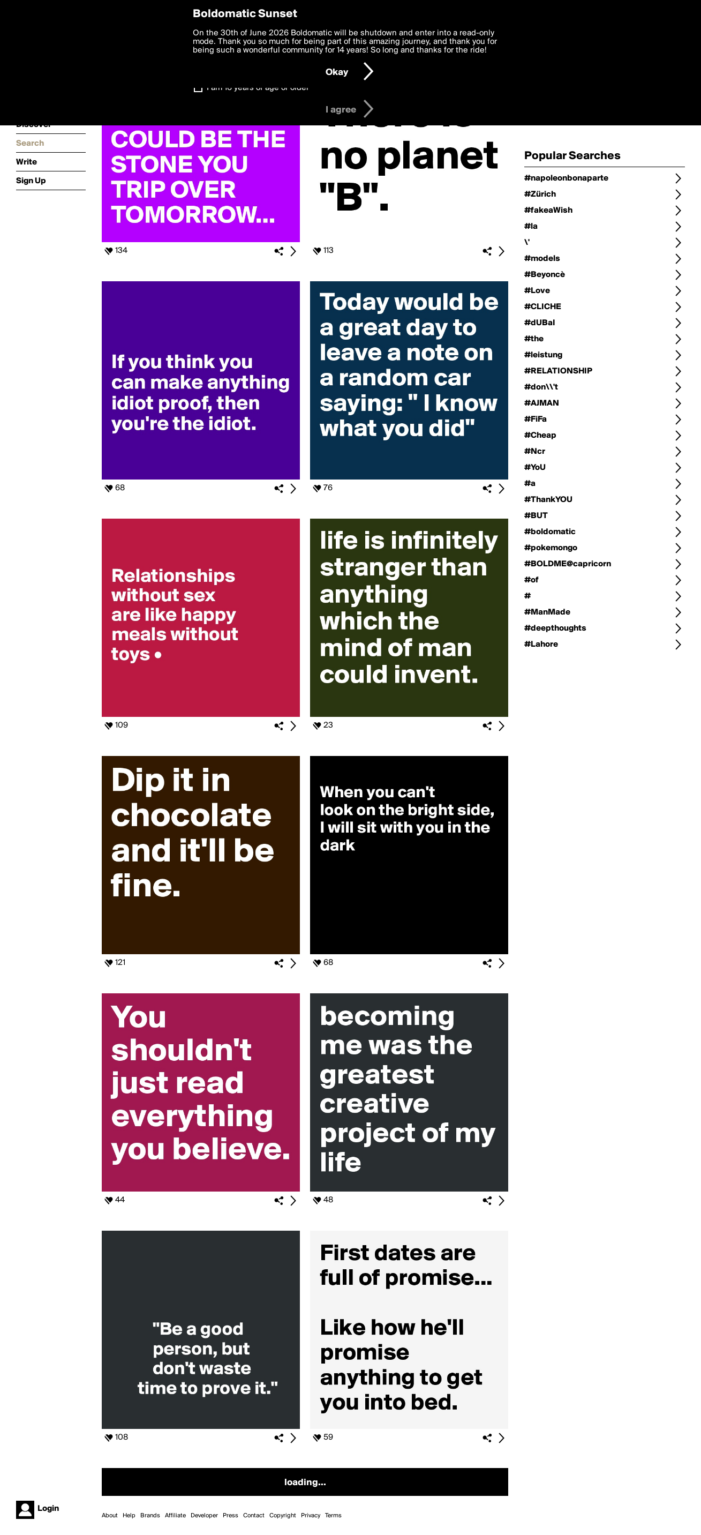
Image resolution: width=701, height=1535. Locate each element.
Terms (333, 1515)
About (110, 1515)
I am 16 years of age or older (258, 88)
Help (129, 1515)
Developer (204, 1515)
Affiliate (175, 1515)
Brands (150, 1515)
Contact (254, 1515)
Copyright (282, 1515)
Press (230, 1515)
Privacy (310, 1515)
